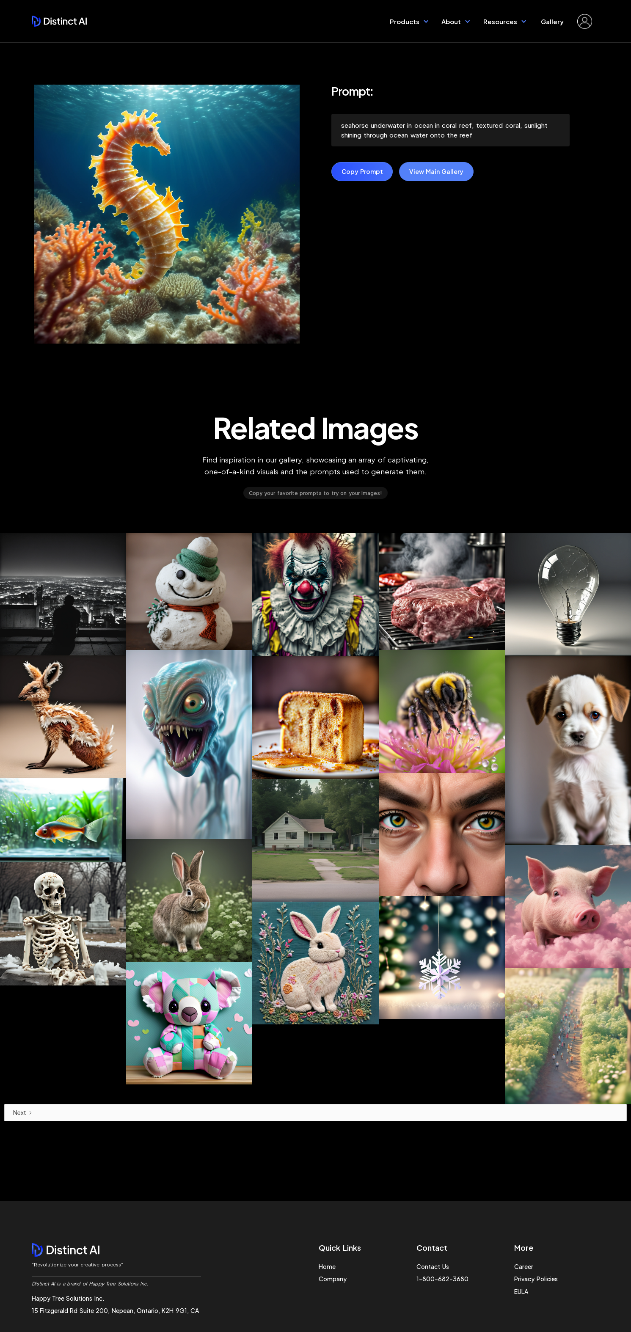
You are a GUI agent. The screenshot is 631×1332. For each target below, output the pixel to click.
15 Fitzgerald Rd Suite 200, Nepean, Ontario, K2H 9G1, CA (115, 1310)
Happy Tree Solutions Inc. (68, 1298)
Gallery (552, 21)
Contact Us (432, 1266)
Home (327, 1266)
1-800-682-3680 (442, 1278)
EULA (521, 1291)
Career (523, 1266)
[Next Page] (315, 1112)
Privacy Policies (535, 1278)
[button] (409, 21)
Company (333, 1278)
